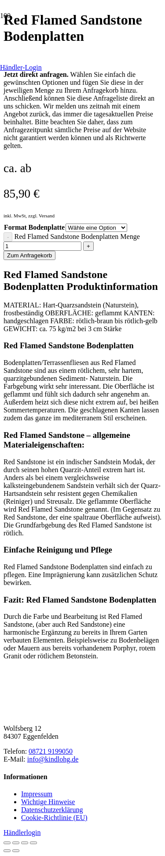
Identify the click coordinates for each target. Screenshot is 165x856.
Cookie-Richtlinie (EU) (54, 817)
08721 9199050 (51, 751)
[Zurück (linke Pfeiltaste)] (7, 850)
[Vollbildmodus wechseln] (15, 843)
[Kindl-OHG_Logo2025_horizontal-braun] (70, 713)
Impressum (36, 794)
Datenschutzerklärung (52, 809)
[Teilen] (24, 843)
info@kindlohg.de (53, 759)
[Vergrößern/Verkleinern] (7, 843)
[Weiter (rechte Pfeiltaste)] (15, 850)
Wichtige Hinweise (48, 801)
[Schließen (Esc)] (33, 843)
